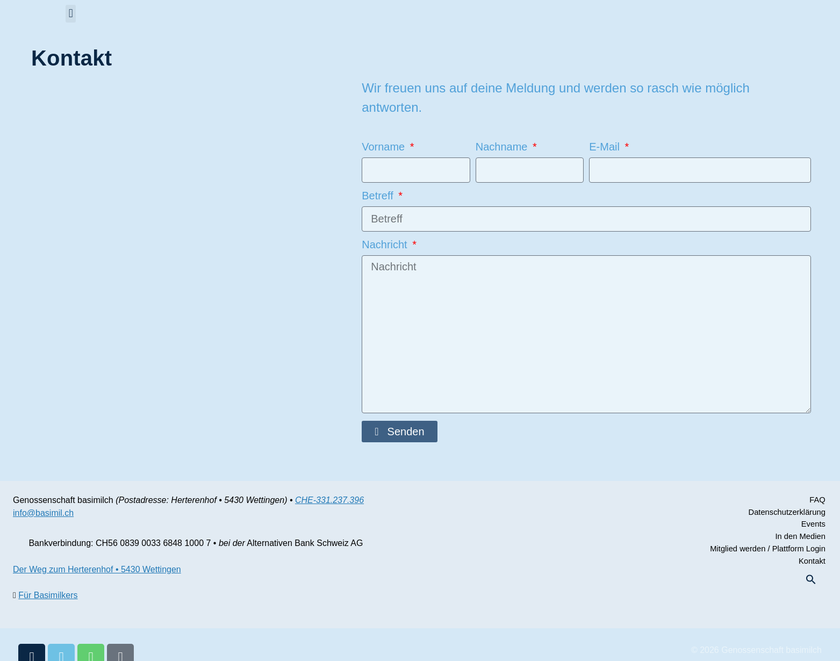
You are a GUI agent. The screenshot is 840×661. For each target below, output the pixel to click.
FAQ (818, 500)
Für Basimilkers (47, 595)
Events (814, 525)
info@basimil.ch (43, 513)
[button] (71, 14)
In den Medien (800, 538)
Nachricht (386, 244)
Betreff (379, 196)
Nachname (503, 147)
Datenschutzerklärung (785, 513)
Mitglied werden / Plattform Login (764, 551)
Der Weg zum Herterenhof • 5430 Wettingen (97, 569)
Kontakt (812, 564)
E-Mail (605, 147)
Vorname (385, 147)
